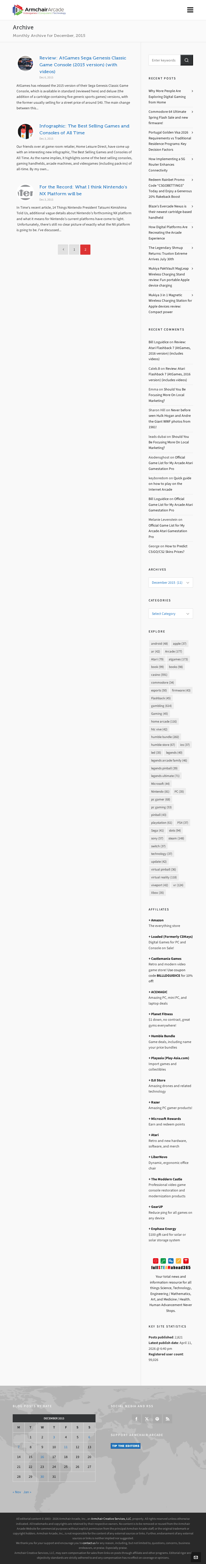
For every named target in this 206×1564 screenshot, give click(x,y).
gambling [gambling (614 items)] (161, 706)
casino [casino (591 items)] (159, 674)
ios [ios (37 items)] (185, 745)
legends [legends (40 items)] (174, 752)
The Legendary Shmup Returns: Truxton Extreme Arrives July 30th (168, 253)
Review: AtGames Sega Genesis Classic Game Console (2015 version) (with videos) (82, 64)
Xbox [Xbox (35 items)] (157, 892)
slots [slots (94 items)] (175, 830)
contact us (89, 1543)
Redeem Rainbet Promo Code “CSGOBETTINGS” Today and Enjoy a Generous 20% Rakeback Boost (170, 188)
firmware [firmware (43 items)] (181, 690)
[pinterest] (157, 1418)
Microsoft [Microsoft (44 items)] (160, 783)
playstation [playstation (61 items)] (161, 822)
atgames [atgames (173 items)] (178, 659)
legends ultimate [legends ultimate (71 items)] (165, 776)
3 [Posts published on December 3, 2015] (54, 1437)
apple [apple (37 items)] (179, 643)
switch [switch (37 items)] (158, 846)
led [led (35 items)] (156, 752)
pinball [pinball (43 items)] (158, 815)
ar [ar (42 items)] (155, 651)
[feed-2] (167, 1418)
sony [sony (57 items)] (157, 838)
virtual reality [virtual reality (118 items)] (164, 877)
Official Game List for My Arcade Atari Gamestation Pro (171, 463)
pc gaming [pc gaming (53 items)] (161, 807)
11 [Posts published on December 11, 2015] (66, 1447)
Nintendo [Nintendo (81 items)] (160, 791)
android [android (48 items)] (159, 643)
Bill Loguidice (159, 342)
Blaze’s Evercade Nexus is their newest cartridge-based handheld (170, 212)
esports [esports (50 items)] (159, 690)
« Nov (17, 1492)
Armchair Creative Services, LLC (111, 1519)
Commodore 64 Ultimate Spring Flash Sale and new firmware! (168, 117)
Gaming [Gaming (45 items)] (159, 713)
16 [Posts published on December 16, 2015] (42, 1456)
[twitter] (146, 1418)
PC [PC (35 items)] (179, 791)
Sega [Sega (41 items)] (157, 830)
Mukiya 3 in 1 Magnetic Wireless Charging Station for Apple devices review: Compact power (170, 303)
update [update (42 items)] (159, 861)
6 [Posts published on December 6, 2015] (89, 1437)
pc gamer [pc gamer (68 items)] (160, 799)
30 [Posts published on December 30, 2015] (42, 1476)
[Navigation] (190, 10)
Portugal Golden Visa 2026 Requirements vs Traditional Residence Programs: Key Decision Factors (170, 141)
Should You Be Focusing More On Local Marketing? (167, 395)
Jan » (27, 1492)
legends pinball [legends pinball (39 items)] (164, 768)
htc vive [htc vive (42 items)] (159, 729)
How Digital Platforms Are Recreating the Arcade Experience (168, 233)
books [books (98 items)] (176, 667)
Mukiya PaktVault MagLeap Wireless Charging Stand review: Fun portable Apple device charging (169, 277)
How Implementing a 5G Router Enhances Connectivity (167, 165)
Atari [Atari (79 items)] (157, 659)
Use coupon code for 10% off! (171, 976)
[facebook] (136, 1418)
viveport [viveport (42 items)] (159, 885)
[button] (186, 60)
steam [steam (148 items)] (176, 838)
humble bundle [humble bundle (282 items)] (165, 737)
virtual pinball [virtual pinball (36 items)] (163, 869)
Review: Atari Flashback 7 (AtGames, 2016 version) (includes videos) (170, 374)
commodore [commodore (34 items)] (162, 682)
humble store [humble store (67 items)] (163, 745)
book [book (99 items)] (157, 667)
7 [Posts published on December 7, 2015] (19, 1447)
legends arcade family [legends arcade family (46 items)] (169, 760)
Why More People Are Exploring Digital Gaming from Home (167, 97)
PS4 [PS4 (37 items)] (182, 822)
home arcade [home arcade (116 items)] (164, 721)
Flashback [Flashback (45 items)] (161, 698)
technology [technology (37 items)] (161, 854)
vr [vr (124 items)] (178, 885)
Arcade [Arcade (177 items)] (173, 651)
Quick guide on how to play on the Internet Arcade (170, 484)
